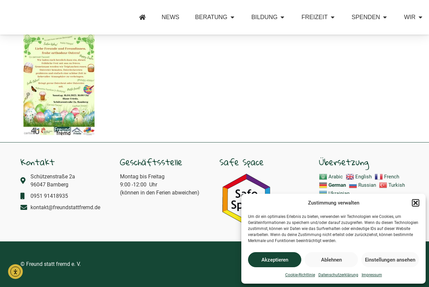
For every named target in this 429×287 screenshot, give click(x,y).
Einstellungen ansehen (390, 260)
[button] (415, 199)
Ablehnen (331, 260)
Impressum (372, 275)
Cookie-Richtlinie (300, 275)
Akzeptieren (274, 260)
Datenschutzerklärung (338, 275)
